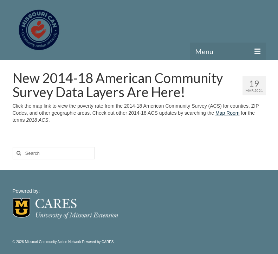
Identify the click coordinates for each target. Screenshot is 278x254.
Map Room (227, 113)
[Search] (18, 153)
